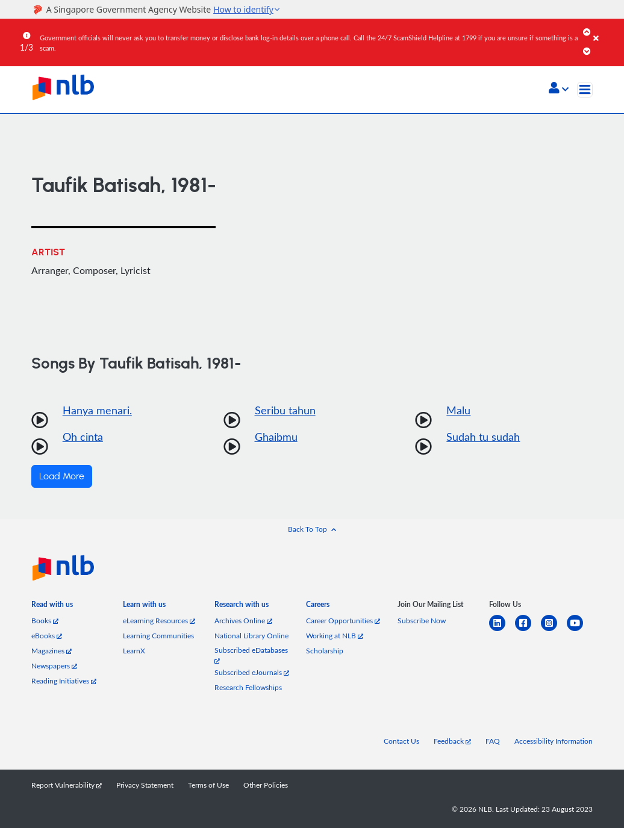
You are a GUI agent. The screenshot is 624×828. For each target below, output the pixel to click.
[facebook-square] (528, 630)
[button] (559, 89)
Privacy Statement (144, 784)
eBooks (46, 635)
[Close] (606, 29)
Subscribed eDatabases (251, 655)
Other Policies (265, 784)
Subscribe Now (422, 620)
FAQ (492, 741)
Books (44, 620)
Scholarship (324, 650)
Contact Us (401, 741)
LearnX (134, 650)
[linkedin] (502, 630)
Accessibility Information (553, 741)
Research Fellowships (248, 687)
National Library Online (251, 635)
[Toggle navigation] (585, 90)
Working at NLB (334, 635)
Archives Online (243, 620)
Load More (61, 476)
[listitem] (52, 606)
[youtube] (580, 630)
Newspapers (54, 665)
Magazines (51, 650)
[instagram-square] (554, 630)
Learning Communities (158, 635)
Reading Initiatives (63, 680)
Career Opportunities (343, 620)
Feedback (452, 741)
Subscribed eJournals (251, 672)
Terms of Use (208, 784)
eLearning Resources (159, 620)
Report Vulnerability (66, 784)
